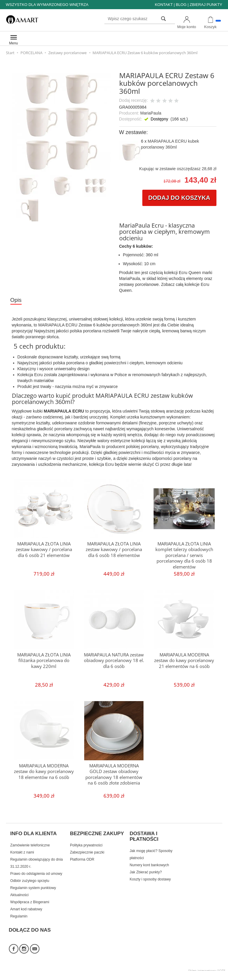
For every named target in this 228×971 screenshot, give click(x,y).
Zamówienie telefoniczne (30, 842)
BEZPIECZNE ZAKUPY (97, 832)
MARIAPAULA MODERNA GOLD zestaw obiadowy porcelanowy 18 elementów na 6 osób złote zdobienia (113, 774)
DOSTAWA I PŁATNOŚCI (144, 835)
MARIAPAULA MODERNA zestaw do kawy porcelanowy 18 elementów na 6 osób (44, 771)
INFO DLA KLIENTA (33, 832)
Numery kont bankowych (149, 862)
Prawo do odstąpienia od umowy (36, 871)
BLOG (181, 4)
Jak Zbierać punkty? (146, 869)
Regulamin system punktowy (33, 885)
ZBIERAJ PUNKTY (206, 4)
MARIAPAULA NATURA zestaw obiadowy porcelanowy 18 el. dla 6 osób (114, 660)
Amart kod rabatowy (26, 906)
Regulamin (19, 914)
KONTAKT (164, 4)
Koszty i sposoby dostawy (150, 877)
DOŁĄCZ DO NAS (30, 925)
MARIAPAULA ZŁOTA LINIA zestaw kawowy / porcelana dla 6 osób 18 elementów (114, 549)
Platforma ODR (82, 857)
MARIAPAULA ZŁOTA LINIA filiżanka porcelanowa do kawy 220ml (44, 660)
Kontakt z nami (22, 850)
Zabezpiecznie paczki (87, 850)
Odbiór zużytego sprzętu (29, 878)
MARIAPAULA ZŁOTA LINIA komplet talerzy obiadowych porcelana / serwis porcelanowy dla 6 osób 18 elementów (184, 555)
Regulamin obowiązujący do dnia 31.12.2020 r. (36, 860)
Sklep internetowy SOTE (206, 965)
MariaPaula (150, 113)
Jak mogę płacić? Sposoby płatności (151, 851)
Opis (16, 300)
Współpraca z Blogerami (29, 899)
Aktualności (19, 892)
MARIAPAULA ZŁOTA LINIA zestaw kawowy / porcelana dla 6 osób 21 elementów (44, 549)
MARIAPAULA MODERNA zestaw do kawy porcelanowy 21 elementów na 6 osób (184, 660)
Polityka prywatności (86, 842)
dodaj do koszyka (179, 197)
